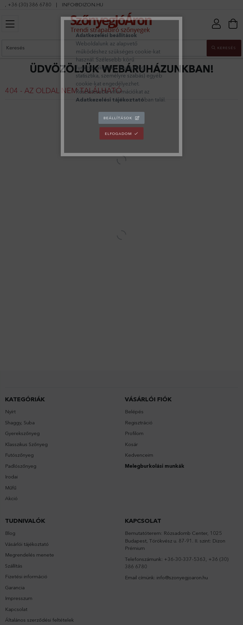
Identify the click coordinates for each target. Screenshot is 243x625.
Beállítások (117, 118)
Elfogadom (118, 133)
